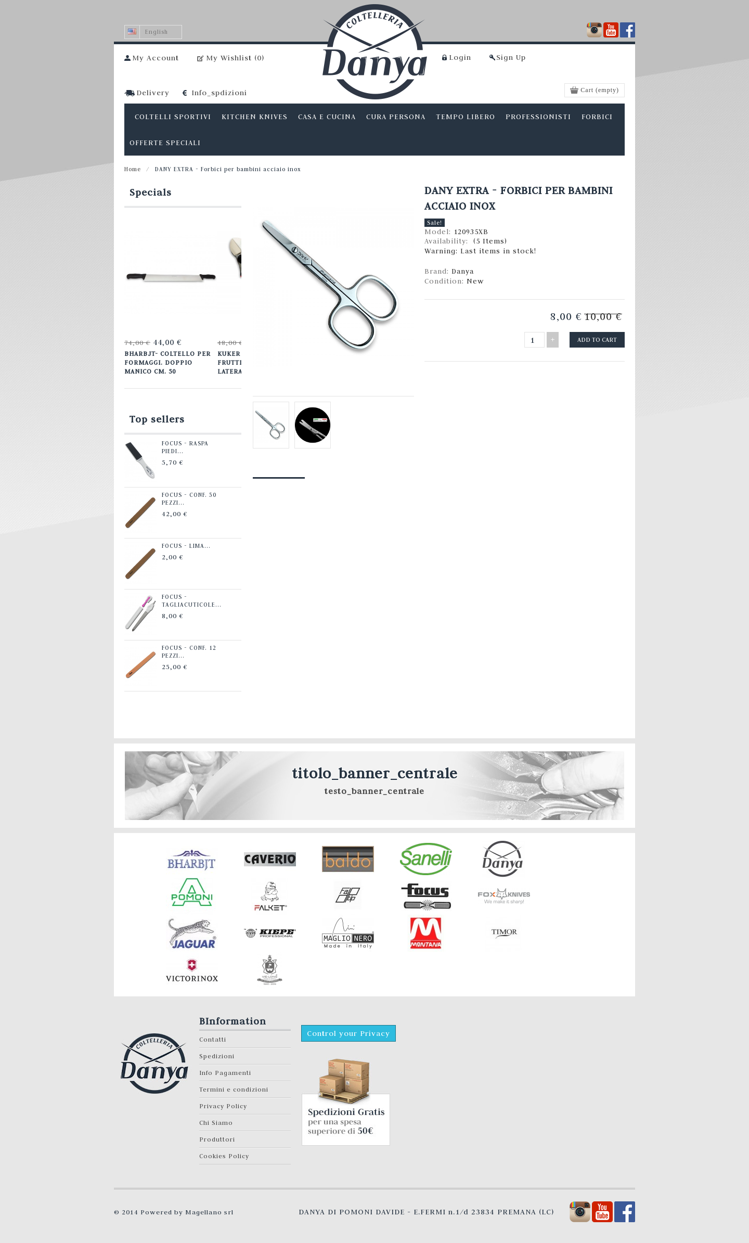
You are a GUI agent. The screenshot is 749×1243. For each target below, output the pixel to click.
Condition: (445, 281)
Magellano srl (209, 1212)
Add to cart (597, 339)
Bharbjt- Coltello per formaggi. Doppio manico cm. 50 (167, 362)
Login (460, 57)
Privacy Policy (223, 1106)
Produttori (217, 1139)
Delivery (153, 92)
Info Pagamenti (225, 1073)
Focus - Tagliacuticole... (192, 600)
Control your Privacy (348, 1033)
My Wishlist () (235, 57)
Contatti (212, 1039)
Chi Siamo (216, 1122)
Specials (151, 192)
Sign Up (511, 57)
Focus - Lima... (186, 545)
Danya (462, 271)
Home (132, 169)
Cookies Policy (224, 1156)
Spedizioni (217, 1056)
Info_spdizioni (219, 92)
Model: (439, 231)
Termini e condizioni (233, 1089)
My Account (155, 57)
